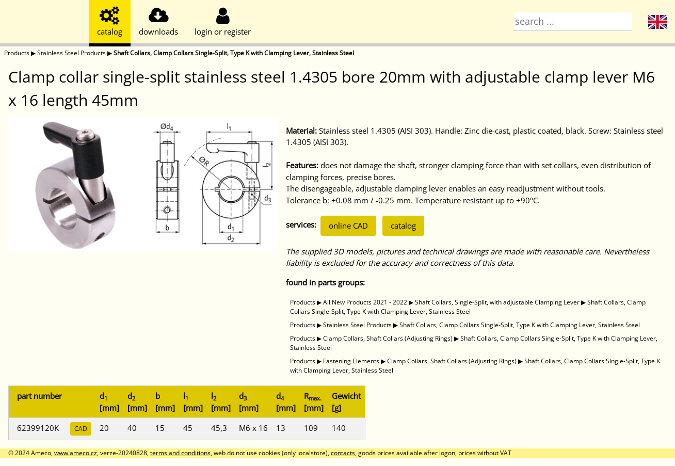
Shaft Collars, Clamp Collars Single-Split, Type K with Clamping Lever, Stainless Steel (234, 53)
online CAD (348, 225)
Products (16, 53)
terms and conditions (180, 452)
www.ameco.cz (75, 452)
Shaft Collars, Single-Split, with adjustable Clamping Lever (497, 302)
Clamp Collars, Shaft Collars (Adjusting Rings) (388, 338)
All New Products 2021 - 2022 (365, 302)
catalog (403, 225)
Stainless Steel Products (71, 53)
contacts (343, 452)
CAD (80, 428)
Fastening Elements (351, 361)
